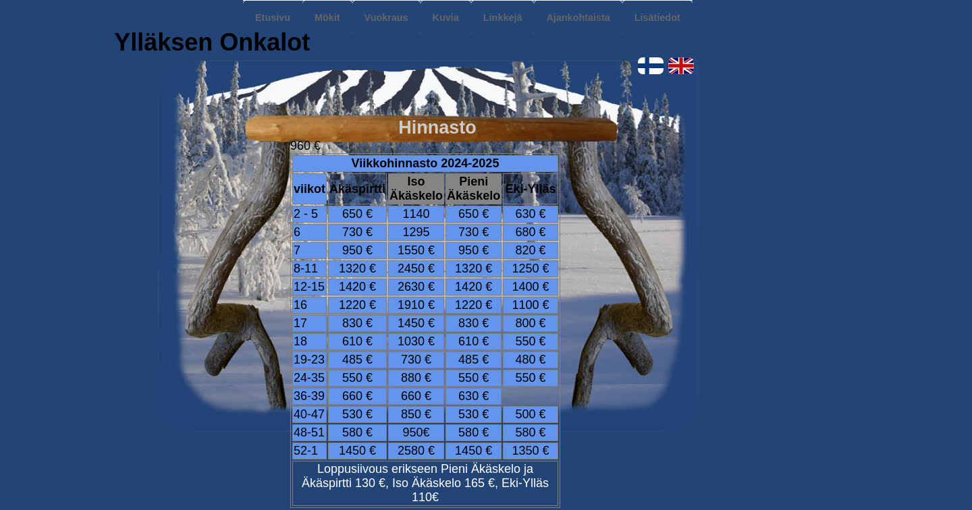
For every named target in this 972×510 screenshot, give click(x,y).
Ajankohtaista (578, 17)
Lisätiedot (657, 17)
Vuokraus (386, 17)
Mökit (327, 17)
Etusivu (272, 17)
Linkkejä (502, 17)
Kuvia (446, 17)
